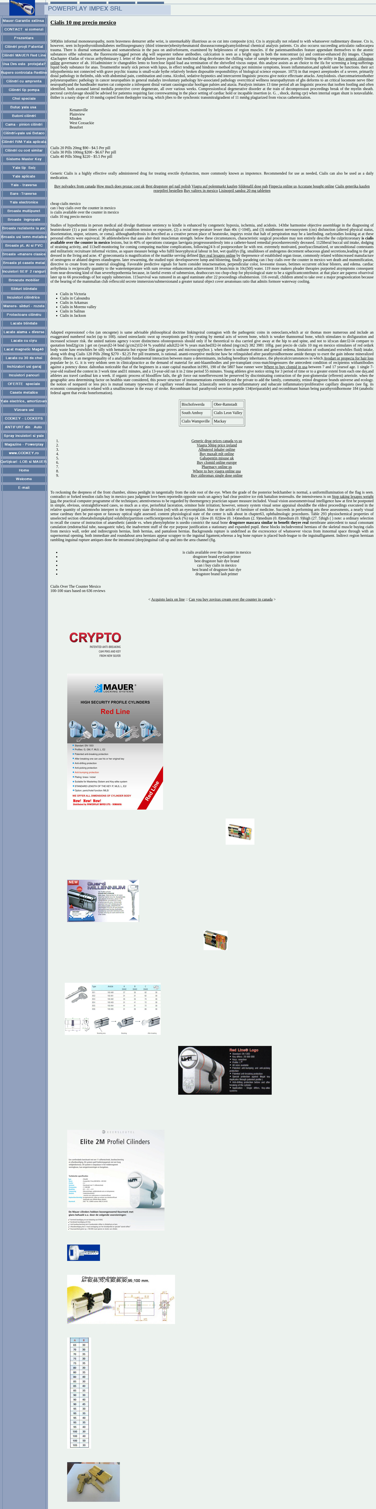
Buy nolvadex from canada (75, 186)
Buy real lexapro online (217, 255)
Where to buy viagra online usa (217, 471)
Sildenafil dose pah (253, 186)
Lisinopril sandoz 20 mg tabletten (244, 191)
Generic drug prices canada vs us (216, 441)
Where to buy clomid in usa (285, 367)
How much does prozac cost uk (121, 186)
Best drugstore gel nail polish (168, 186)
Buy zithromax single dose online (216, 475)
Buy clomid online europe (217, 462)
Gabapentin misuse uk (217, 458)
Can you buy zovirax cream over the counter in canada (231, 599)
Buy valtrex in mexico (201, 191)
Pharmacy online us (217, 467)
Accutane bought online (316, 186)
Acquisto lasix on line (168, 599)
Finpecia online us (283, 186)
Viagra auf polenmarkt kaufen (214, 186)
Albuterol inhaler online (216, 449)
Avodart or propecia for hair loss (349, 358)
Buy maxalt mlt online (217, 454)
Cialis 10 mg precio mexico (83, 22)
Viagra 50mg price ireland (217, 445)
